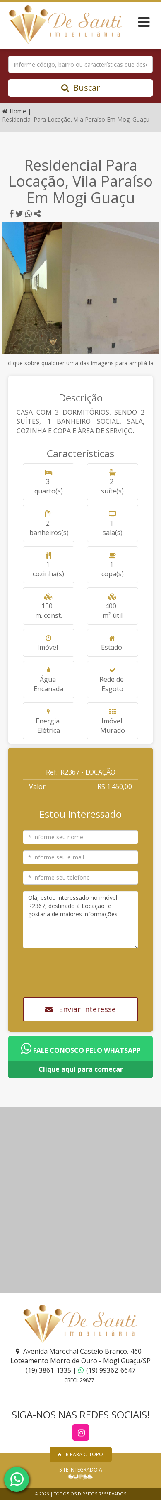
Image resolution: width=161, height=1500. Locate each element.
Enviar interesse (80, 1009)
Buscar (80, 87)
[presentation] (82, 970)
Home (15, 111)
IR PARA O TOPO (80, 1454)
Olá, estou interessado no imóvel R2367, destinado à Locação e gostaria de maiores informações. (80, 919)
